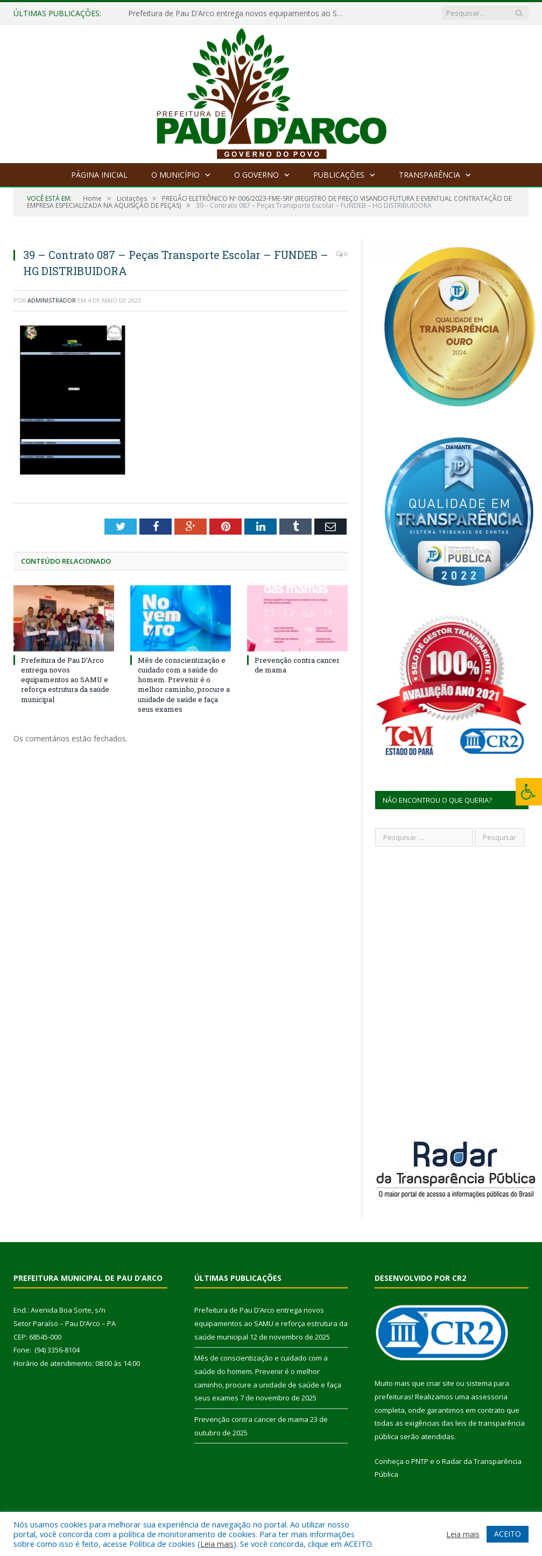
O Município (175, 175)
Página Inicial (99, 175)
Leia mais (217, 1543)
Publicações (338, 175)
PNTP (419, 1461)
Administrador (51, 300)
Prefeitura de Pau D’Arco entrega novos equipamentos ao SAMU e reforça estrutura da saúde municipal (238, 13)
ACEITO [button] (507, 1534)
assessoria (489, 1396)
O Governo (256, 175)
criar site (440, 1383)
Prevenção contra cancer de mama (251, 1419)
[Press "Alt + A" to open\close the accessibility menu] (529, 791)
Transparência (429, 175)
